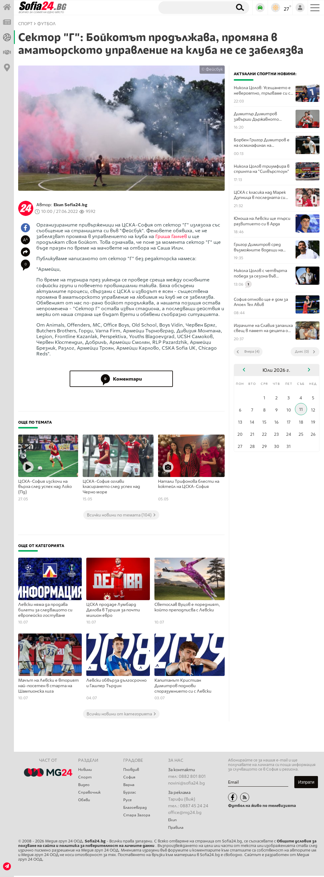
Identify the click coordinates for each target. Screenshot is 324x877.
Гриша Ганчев (171, 236)
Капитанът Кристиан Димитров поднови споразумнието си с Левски (182, 686)
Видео (84, 786)
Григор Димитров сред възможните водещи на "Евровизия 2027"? (258, 247)
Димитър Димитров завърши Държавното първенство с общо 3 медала (263, 116)
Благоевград (136, 810)
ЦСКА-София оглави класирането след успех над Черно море (111, 487)
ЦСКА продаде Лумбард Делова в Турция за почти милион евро (113, 610)
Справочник (90, 794)
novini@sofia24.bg (186, 783)
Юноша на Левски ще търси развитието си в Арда (262, 221)
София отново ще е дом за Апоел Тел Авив (261, 302)
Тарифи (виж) (181, 799)
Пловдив (132, 769)
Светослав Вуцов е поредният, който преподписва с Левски (187, 607)
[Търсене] (193, 7)
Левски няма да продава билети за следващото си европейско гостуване (45, 610)
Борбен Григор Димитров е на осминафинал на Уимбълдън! (261, 142)
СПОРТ (25, 23)
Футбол (46, 23)
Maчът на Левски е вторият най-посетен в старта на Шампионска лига (48, 686)
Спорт (85, 778)
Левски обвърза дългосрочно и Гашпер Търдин (116, 683)
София (129, 778)
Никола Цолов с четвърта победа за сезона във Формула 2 (260, 273)
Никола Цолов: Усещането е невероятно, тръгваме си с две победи (262, 90)
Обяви (84, 802)
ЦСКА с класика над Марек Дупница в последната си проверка (260, 195)
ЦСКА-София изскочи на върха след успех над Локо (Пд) (45, 487)
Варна (129, 786)
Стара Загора (137, 819)
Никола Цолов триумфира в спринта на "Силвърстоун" (261, 169)
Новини (85, 769)
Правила (176, 828)
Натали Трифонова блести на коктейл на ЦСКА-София (188, 484)
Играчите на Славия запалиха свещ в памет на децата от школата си (263, 328)
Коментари (121, 378)
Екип (172, 820)
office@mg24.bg (185, 812)
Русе (128, 802)
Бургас (130, 794)
